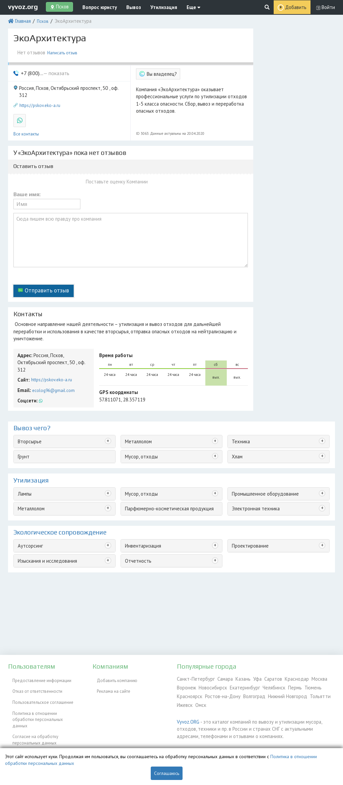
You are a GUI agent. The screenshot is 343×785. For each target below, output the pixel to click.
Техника (239, 403)
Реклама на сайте (109, 686)
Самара (219, 678)
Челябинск (266, 686)
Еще (179, 6)
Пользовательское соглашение (38, 693)
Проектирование (247, 503)
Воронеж (186, 686)
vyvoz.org (23, 6)
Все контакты (26, 117)
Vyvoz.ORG (187, 717)
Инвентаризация (140, 503)
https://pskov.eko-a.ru (39, 91)
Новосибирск (211, 686)
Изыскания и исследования (44, 517)
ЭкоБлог (16, 737)
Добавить (298, 7)
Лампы (24, 453)
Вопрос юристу (96, 6)
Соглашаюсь (166, 773)
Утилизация (152, 6)
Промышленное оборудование (262, 453)
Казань (236, 678)
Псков (40, 19)
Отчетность (135, 517)
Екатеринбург (239, 686)
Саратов (264, 678)
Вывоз (126, 6)
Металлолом (137, 403)
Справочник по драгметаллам (37, 744)
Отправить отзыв (42, 270)
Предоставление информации (37, 678)
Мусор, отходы (139, 417)
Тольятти (308, 693)
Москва (306, 678)
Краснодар (285, 678)
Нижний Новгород (279, 693)
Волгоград (247, 693)
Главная (21, 19)
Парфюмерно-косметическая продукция (164, 467)
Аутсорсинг (28, 503)
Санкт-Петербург (193, 678)
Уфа (249, 678)
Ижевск (184, 701)
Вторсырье (28, 403)
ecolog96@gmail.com (51, 350)
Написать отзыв (62, 49)
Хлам (236, 417)
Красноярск (188, 693)
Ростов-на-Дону (218, 693)
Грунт (22, 417)
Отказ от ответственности (33, 686)
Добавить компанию (112, 678)
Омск (199, 701)
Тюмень (301, 686)
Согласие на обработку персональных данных (31, 718)
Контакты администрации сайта (38, 729)
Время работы (113, 324)
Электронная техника (252, 467)
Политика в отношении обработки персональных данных (41, 704)
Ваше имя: (27, 183)
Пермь (285, 686)
